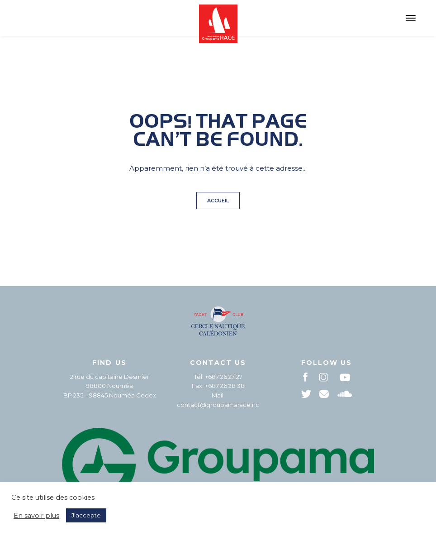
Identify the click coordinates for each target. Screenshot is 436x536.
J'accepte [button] (86, 515)
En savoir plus (36, 516)
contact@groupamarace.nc (218, 404)
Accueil (218, 200)
